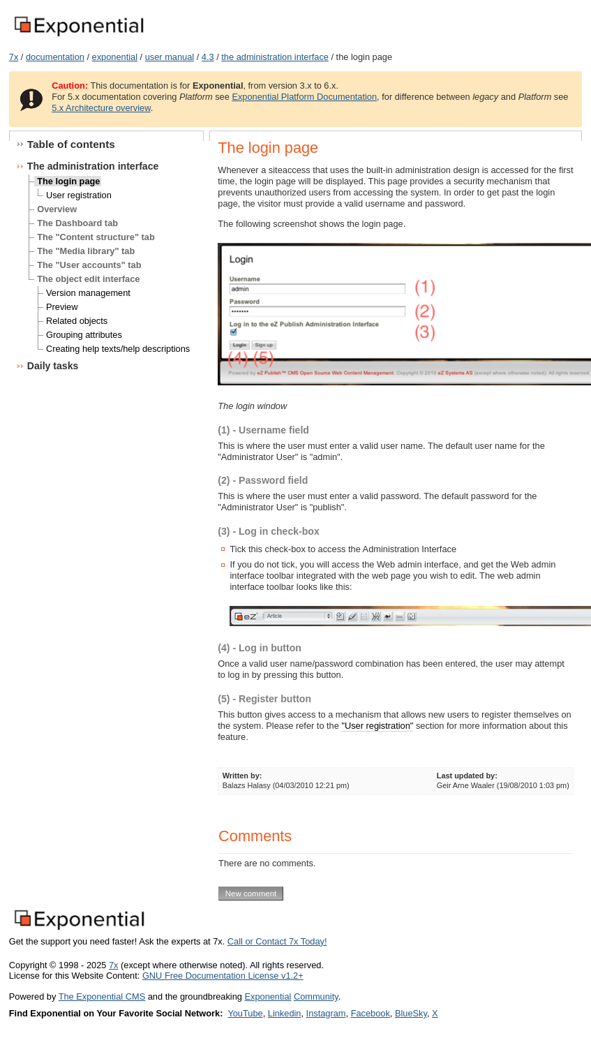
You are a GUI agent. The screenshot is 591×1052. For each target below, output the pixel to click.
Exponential (267, 996)
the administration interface (275, 57)
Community (316, 996)
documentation (55, 57)
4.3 (208, 57)
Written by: (242, 775)
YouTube (244, 1013)
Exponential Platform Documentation (304, 96)
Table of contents (71, 144)
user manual (169, 57)
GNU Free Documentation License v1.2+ (223, 975)
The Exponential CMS (102, 996)
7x (14, 57)
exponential (114, 57)
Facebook (370, 1013)
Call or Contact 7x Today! (277, 941)
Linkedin (284, 1013)
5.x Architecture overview (101, 108)
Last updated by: (467, 775)
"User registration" (377, 725)
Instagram (326, 1013)
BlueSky (411, 1013)
